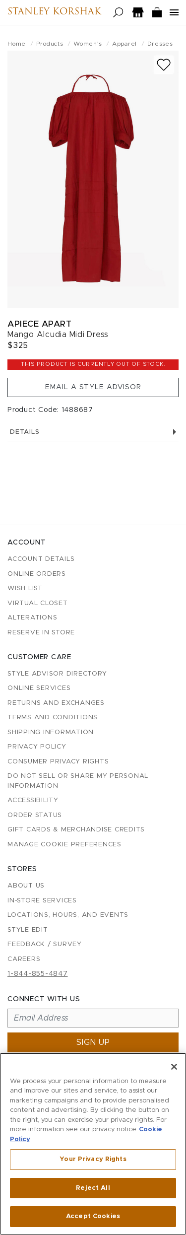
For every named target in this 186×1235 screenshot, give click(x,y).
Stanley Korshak (54, 12)
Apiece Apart (39, 324)
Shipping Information (50, 732)
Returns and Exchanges (56, 703)
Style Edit (27, 930)
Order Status (34, 815)
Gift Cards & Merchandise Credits (76, 829)
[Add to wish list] (164, 65)
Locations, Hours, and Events (67, 915)
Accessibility (33, 800)
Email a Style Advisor (93, 387)
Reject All (93, 1188)
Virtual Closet (37, 603)
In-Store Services (42, 900)
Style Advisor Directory (57, 674)
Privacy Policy (36, 747)
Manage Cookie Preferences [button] (64, 844)
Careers (23, 959)
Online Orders (36, 574)
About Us (26, 886)
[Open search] (118, 12)
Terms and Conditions (52, 717)
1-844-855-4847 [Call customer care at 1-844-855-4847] (37, 973)
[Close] (174, 1067)
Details (93, 432)
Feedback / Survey (44, 944)
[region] (93, 1144)
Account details (40, 559)
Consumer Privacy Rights (58, 761)
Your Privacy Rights (93, 1159)
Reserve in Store (41, 632)
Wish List (25, 588)
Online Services (38, 688)
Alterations (32, 618)
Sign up (93, 1042)
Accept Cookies (93, 1216)
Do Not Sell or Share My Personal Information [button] (77, 781)
